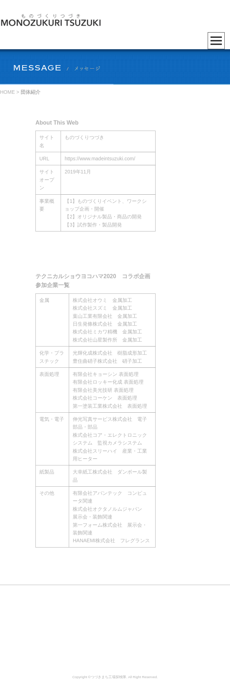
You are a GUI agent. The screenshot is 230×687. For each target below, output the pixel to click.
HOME (7, 92)
